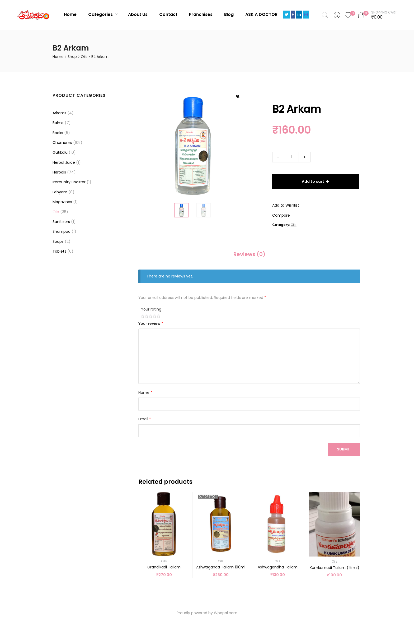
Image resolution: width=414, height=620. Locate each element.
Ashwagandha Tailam (278, 567)
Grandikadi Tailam (164, 567)
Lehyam (60, 192)
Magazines (62, 201)
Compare (281, 215)
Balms (58, 122)
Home (70, 14)
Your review (150, 323)
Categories (103, 14)
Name (145, 392)
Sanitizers (61, 221)
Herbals (59, 172)
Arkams (59, 113)
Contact (168, 14)
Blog (229, 14)
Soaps (58, 241)
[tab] (249, 254)
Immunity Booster (69, 182)
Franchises (201, 14)
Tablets (59, 251)
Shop (72, 56)
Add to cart (313, 181)
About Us (138, 14)
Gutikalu (60, 152)
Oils (84, 56)
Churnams (62, 142)
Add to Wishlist (285, 205)
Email (144, 419)
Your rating (151, 309)
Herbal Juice (64, 162)
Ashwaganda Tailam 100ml (220, 567)
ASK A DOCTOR (261, 14)
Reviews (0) (249, 254)
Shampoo (61, 231)
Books (58, 132)
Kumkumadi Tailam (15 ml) (334, 567)
